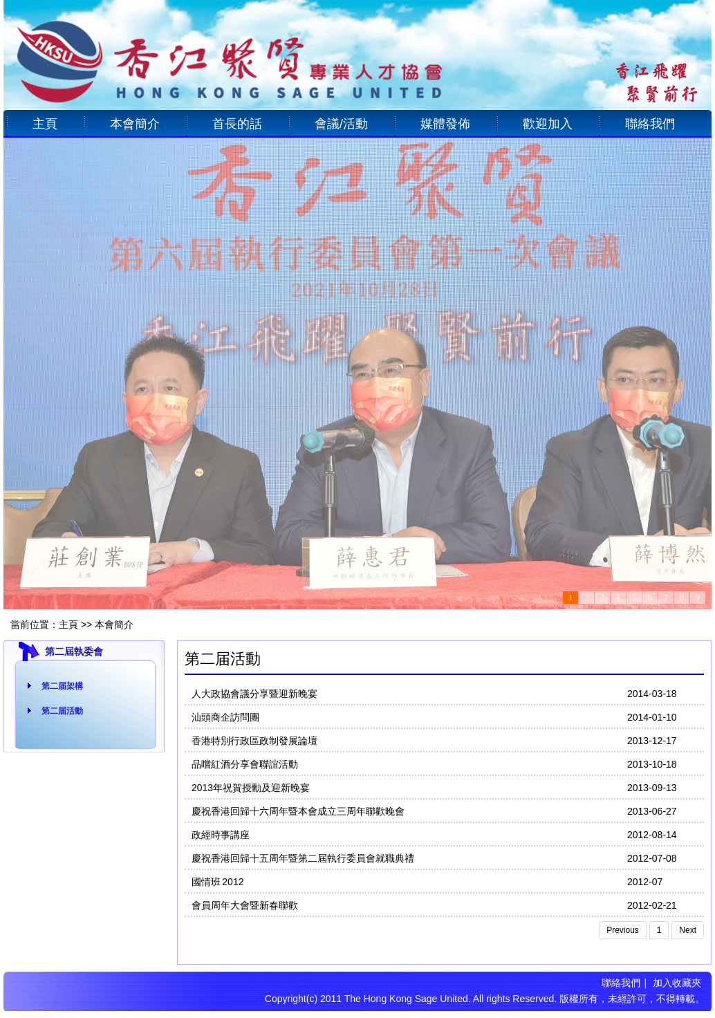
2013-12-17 (652, 740)
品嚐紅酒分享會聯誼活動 (245, 764)
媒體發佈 (445, 124)
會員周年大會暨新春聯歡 (245, 905)
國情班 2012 (217, 881)
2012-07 (644, 881)
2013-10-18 (652, 764)
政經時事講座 (221, 834)
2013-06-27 (652, 811)
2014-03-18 (652, 693)
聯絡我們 (650, 124)
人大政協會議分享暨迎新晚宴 (254, 693)
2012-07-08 (652, 858)
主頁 (44, 124)
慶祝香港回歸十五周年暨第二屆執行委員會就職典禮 (303, 858)
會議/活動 (341, 124)
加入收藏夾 (677, 982)
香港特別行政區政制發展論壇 (254, 740)
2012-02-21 (652, 905)
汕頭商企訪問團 (225, 717)
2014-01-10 (652, 717)
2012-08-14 (652, 834)
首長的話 (237, 124)
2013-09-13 (652, 787)
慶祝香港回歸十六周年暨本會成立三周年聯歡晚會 (298, 811)
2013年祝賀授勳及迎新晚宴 (251, 787)
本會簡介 (135, 124)
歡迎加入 (548, 124)
